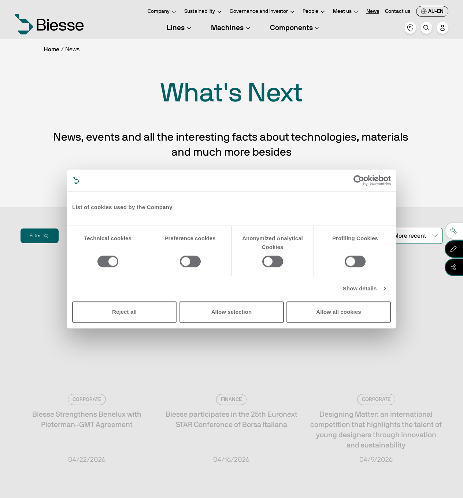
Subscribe (64, 404)
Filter (39, 235)
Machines (231, 27)
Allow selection (231, 312)
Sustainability (204, 12)
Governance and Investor (263, 12)
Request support (287, 411)
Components (296, 27)
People (315, 12)
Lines (180, 27)
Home (51, 49)
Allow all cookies (338, 312)
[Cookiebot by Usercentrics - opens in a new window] (359, 180)
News (372, 11)
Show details (360, 288)
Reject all (124, 312)
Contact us (397, 11)
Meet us (346, 12)
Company (163, 12)
